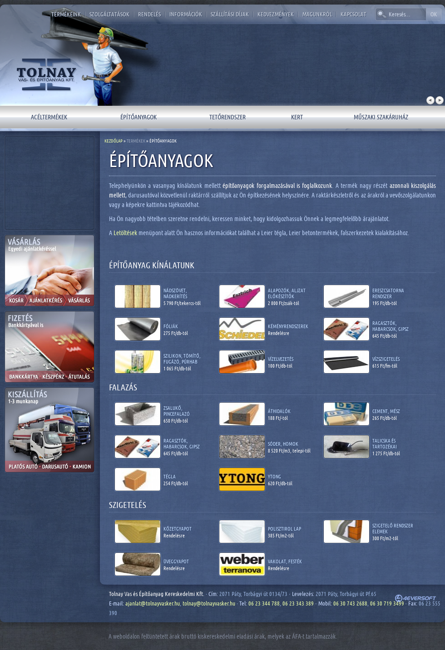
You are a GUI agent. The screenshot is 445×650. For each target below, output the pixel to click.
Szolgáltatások (109, 14)
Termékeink (66, 14)
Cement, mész (386, 411)
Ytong (274, 476)
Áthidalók (279, 411)
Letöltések (126, 232)
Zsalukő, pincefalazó (176, 411)
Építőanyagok (138, 117)
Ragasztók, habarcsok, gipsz (390, 326)
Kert (297, 117)
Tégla (169, 476)
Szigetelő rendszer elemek (392, 528)
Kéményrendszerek (288, 326)
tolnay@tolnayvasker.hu (209, 603)
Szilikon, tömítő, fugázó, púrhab (182, 358)
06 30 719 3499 (387, 603)
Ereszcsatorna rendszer (388, 293)
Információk (185, 14)
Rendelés (149, 14)
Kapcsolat (353, 14)
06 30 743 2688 (350, 603)
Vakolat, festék (285, 561)
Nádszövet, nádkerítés (175, 293)
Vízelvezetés (280, 359)
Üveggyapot (176, 561)
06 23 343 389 (298, 603)
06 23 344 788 (264, 603)
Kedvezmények (275, 14)
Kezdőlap (113, 140)
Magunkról (317, 14)
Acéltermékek (49, 117)
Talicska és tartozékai (384, 443)
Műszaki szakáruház (381, 117)
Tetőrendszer (227, 117)
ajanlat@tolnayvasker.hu (152, 603)
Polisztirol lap (284, 529)
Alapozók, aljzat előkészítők (287, 293)
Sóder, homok (283, 444)
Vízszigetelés (386, 359)
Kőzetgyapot (177, 529)
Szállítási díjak (230, 14)
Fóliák (170, 326)
